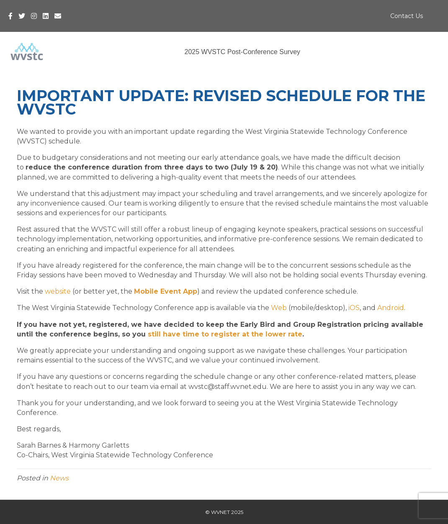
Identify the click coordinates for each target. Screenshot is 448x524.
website (58, 291)
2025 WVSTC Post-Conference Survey (242, 51)
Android (390, 308)
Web (279, 308)
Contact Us (406, 16)
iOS (354, 308)
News (59, 478)
